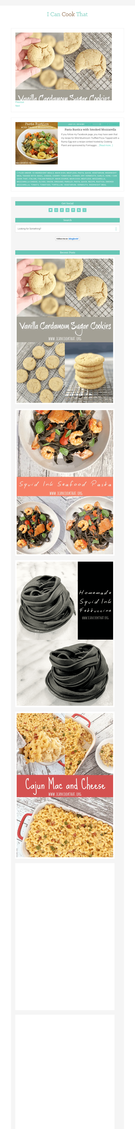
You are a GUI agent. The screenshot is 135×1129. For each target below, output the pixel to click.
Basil (40, 176)
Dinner (76, 176)
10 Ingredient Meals (43, 173)
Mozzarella (98, 179)
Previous (19, 102)
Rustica (100, 182)
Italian (32, 179)
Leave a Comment (111, 124)
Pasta (81, 173)
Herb (108, 176)
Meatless (72, 173)
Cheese (47, 176)
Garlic (100, 176)
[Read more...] (106, 145)
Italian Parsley (46, 179)
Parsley (69, 182)
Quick (88, 173)
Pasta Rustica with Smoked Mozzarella (90, 129)
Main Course (61, 179)
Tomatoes (45, 185)
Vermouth (82, 185)
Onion (50, 182)
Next (17, 105)
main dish (75, 179)
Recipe (91, 182)
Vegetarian (98, 173)
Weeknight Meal (97, 185)
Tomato (35, 185)
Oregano (58, 182)
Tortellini (57, 185)
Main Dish (60, 173)
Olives (42, 182)
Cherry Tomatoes (62, 176)
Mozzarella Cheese (27, 182)
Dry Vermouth (88, 176)
